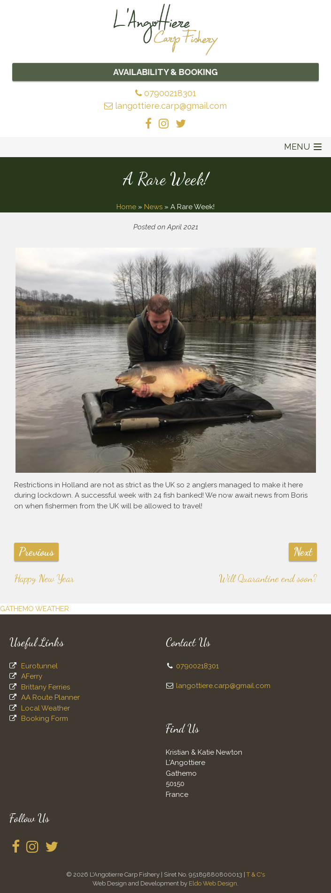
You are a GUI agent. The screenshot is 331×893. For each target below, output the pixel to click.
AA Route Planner (50, 697)
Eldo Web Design (213, 883)
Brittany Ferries (45, 687)
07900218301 (165, 93)
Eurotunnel (39, 666)
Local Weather (45, 708)
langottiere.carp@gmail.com (165, 106)
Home (126, 207)
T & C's (255, 874)
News (153, 207)
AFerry (31, 676)
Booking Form (44, 718)
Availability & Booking (166, 71)
